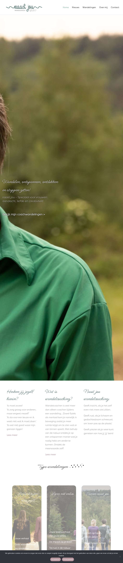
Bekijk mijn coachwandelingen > (23, 214)
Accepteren (55, 559)
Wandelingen (89, 7)
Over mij (103, 7)
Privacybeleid (68, 559)
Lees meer (12, 435)
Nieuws (75, 7)
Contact (115, 7)
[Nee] (120, 556)
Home (66, 7)
